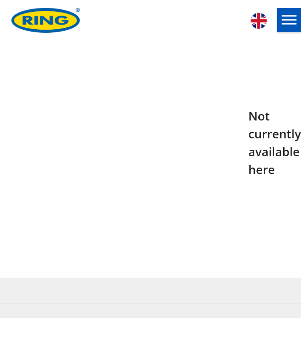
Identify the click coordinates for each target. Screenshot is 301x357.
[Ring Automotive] (67, 20)
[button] (289, 20)
